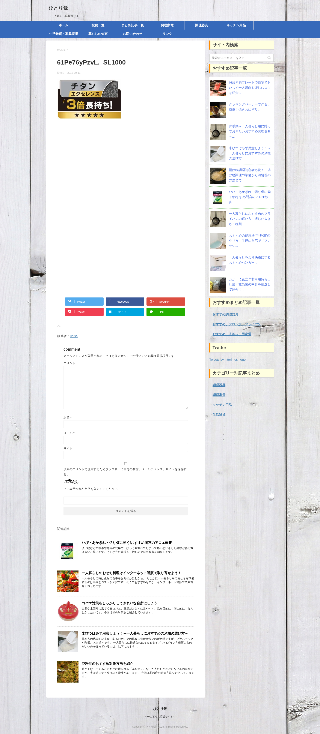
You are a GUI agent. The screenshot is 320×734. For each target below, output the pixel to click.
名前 (67, 417)
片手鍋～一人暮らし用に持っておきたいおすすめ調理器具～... (250, 131)
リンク (167, 34)
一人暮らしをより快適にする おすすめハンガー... (250, 259)
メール (68, 433)
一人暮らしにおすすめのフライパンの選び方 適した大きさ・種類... (250, 219)
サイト (67, 448)
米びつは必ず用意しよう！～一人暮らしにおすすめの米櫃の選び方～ (135, 633)
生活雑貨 (219, 414)
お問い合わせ (132, 34)
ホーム (63, 25)
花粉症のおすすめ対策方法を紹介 (107, 663)
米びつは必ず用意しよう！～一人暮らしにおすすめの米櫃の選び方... (250, 153)
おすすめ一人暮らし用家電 (232, 334)
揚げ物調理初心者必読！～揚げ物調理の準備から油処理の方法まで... (250, 175)
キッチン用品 (236, 25)
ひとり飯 (58, 8)
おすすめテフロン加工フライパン (237, 324)
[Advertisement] (125, 169)
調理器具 (201, 25)
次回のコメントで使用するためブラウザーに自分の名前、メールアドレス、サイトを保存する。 (125, 471)
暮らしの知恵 (98, 34)
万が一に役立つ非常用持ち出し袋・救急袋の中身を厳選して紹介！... (250, 284)
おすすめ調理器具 (225, 314)
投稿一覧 (98, 25)
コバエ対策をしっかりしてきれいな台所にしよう (119, 603)
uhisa (74, 336)
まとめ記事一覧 (132, 25)
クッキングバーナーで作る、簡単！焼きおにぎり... (250, 106)
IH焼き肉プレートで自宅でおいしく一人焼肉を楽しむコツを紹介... (250, 88)
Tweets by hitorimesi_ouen (228, 359)
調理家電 (167, 25)
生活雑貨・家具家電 (63, 34)
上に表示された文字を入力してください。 (92, 489)
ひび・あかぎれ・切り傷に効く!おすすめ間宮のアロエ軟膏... (250, 197)
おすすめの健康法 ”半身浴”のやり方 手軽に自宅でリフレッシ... (250, 241)
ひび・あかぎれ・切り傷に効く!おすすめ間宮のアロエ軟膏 (127, 543)
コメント (69, 363)
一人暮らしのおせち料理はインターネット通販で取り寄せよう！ (131, 573)
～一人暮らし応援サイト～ (160, 716)
